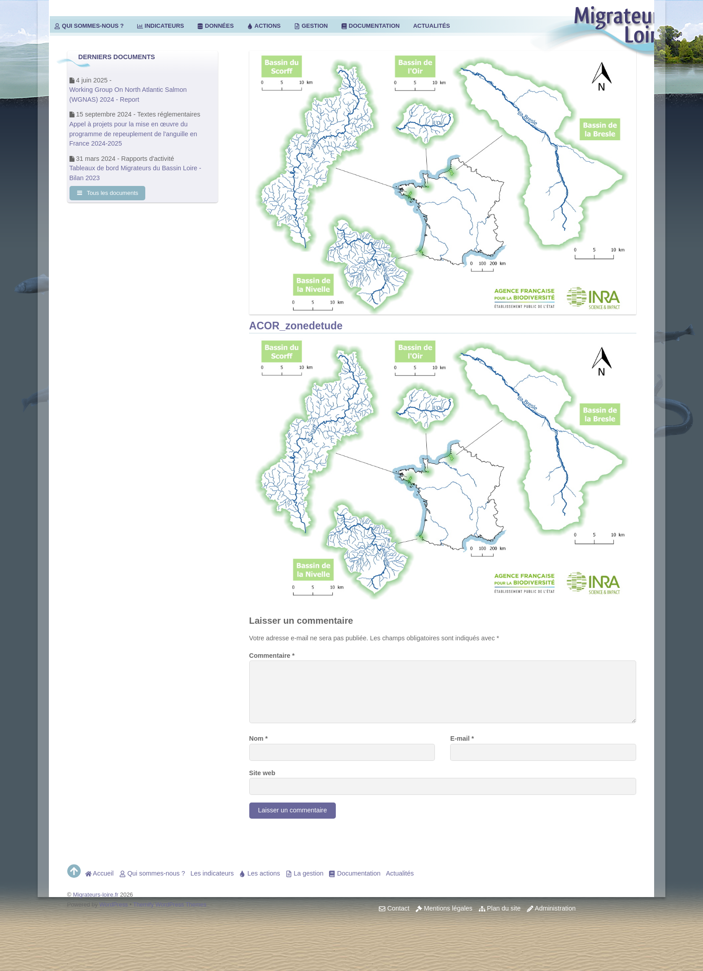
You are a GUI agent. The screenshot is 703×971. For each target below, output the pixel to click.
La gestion (305, 873)
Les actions (259, 873)
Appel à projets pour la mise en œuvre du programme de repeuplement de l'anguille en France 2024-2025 (133, 134)
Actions (264, 25)
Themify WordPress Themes (170, 904)
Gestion (311, 25)
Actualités (431, 25)
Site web (262, 773)
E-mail (462, 738)
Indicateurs (160, 25)
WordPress (114, 904)
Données (215, 25)
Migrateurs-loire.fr (96, 894)
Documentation (370, 25)
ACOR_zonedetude (296, 326)
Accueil (99, 873)
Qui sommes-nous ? (89, 25)
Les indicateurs (212, 873)
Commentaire (272, 655)
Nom (258, 738)
